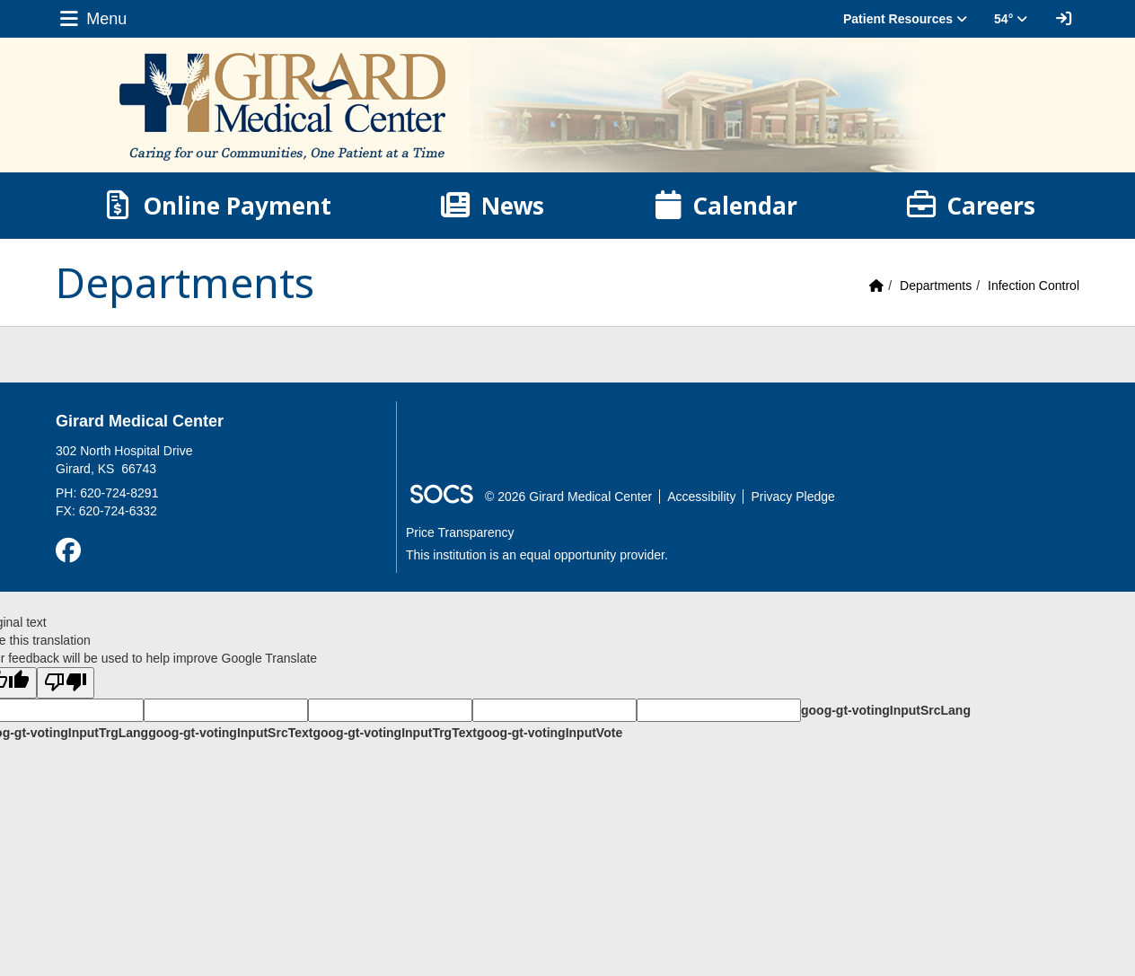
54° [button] (1010, 19)
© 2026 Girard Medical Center (568, 496)
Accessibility (701, 496)
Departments (936, 285)
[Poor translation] (65, 683)
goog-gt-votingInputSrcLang (886, 710)
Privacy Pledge (792, 496)
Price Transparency (460, 532)
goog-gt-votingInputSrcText (230, 732)
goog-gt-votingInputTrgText (394, 732)
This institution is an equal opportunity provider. (537, 555)
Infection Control (1033, 285)
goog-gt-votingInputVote (549, 732)
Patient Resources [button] (905, 19)
